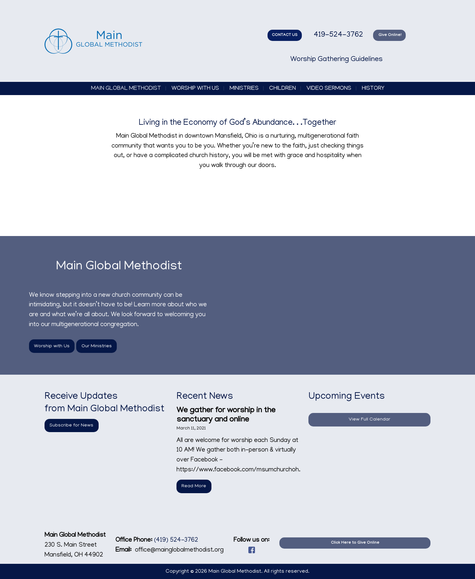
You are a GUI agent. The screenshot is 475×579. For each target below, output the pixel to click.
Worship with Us (195, 88)
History (373, 88)
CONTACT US (285, 35)
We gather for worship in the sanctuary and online (225, 415)
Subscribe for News (71, 425)
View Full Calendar (369, 419)
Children (282, 88)
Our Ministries (96, 346)
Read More (193, 486)
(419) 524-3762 (176, 540)
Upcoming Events (346, 397)
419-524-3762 (337, 35)
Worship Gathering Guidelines (336, 60)
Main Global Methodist (126, 88)
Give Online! (389, 35)
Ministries (244, 88)
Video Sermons (328, 88)
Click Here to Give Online (355, 543)
